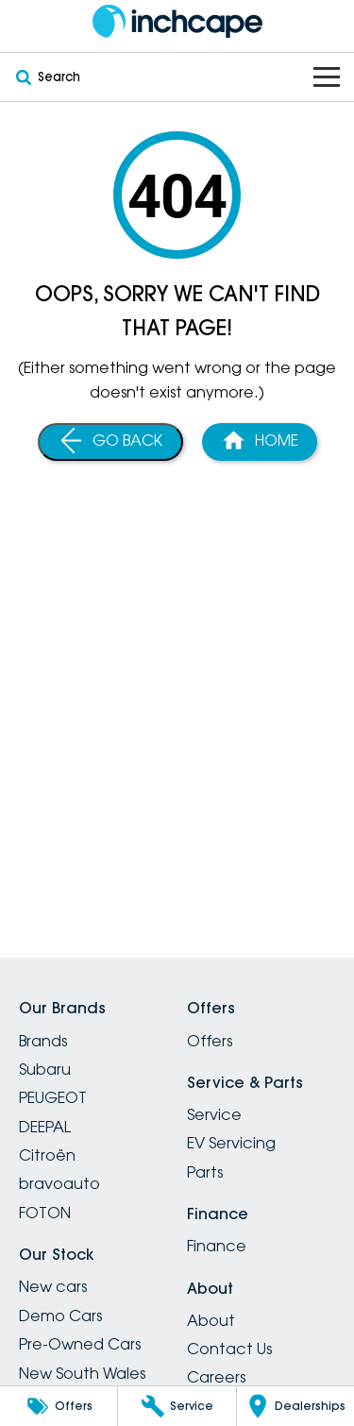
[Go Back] (110, 442)
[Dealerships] (295, 1406)
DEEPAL (45, 1126)
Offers (209, 1040)
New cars (53, 1286)
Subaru (45, 1069)
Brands (43, 1040)
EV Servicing (231, 1142)
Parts (205, 1172)
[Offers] (58, 1406)
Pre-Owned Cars (80, 1343)
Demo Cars (60, 1315)
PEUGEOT (53, 1097)
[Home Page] (177, 21)
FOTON (45, 1212)
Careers (216, 1376)
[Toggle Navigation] (326, 77)
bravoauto (59, 1183)
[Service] (176, 1406)
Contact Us (229, 1348)
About (211, 1320)
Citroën (47, 1155)
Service (214, 1114)
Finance (216, 1245)
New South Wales (82, 1373)
